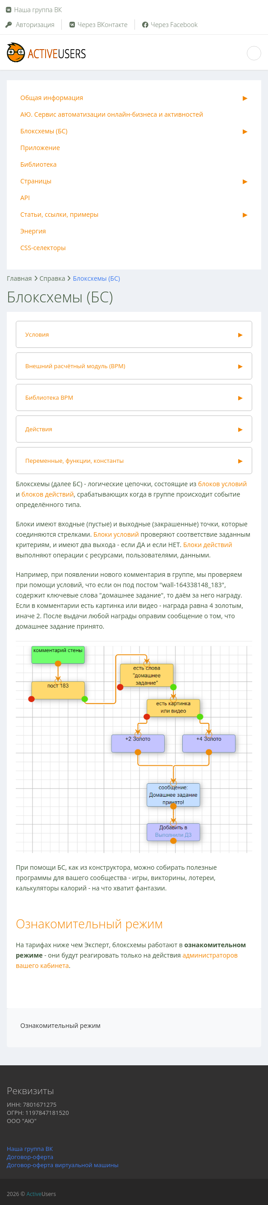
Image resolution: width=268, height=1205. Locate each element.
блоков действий (48, 494)
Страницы (35, 181)
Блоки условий (116, 534)
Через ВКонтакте (98, 24)
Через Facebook (169, 24)
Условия (37, 334)
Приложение (40, 147)
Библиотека (38, 164)
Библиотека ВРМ (49, 397)
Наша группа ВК (38, 9)
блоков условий (222, 483)
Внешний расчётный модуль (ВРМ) (75, 366)
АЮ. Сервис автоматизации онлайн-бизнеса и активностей (111, 114)
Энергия (33, 231)
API (25, 197)
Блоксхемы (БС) (43, 131)
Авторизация (30, 24)
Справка (52, 278)
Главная (19, 278)
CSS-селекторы (43, 247)
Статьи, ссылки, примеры (59, 214)
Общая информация (51, 97)
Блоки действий (207, 544)
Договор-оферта (30, 1157)
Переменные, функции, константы (74, 460)
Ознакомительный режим (89, 923)
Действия (38, 429)
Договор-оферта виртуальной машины (63, 1165)
